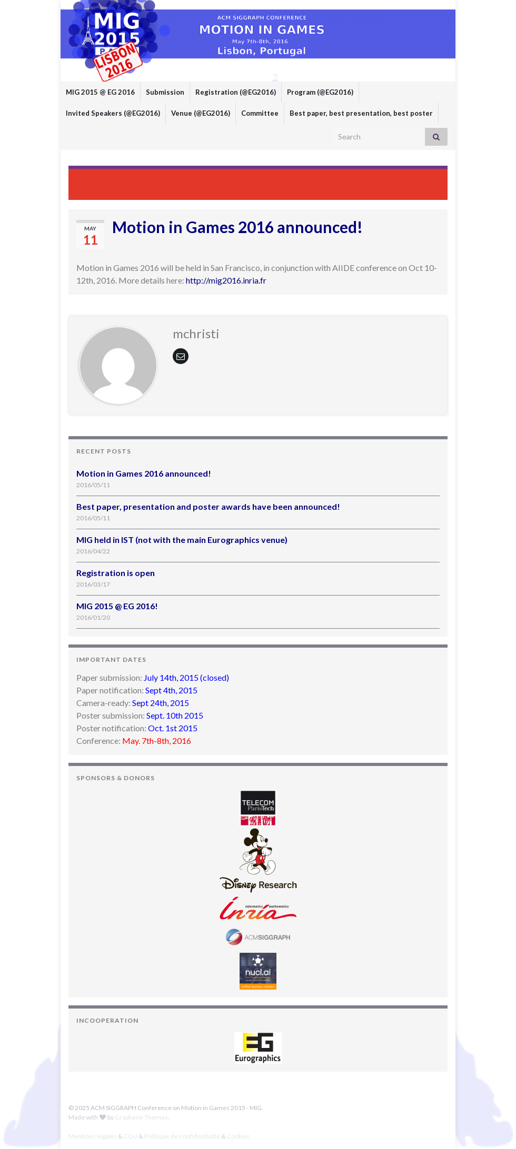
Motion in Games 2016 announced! (143, 473)
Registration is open (115, 573)
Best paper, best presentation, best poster (361, 113)
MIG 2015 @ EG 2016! (117, 606)
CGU (130, 1136)
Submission (165, 92)
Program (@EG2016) (320, 92)
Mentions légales (92, 1136)
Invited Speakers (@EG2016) (113, 113)
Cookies (238, 1136)
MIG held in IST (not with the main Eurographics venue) (181, 540)
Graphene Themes (141, 1117)
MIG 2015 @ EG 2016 (100, 92)
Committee (260, 113)
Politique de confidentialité (182, 1136)
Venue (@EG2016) (200, 113)
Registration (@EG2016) (235, 92)
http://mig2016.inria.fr (226, 280)
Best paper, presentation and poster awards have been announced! (208, 506)
